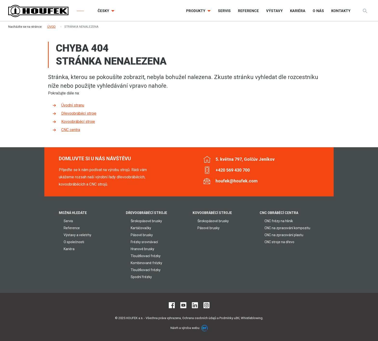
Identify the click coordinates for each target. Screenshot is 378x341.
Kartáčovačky (141, 228)
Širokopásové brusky (146, 221)
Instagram (206, 305)
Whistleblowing (252, 318)
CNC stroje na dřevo (279, 242)
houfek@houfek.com (237, 180)
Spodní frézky (141, 277)
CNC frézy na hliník (278, 221)
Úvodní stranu (72, 105)
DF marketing (204, 328)
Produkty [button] (196, 11)
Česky (104, 11)
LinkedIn (195, 305)
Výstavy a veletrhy (77, 235)
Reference (72, 228)
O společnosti (74, 242)
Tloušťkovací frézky (146, 256)
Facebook (172, 305)
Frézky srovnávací (144, 242)
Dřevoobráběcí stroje (78, 113)
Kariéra (69, 249)
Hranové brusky (142, 249)
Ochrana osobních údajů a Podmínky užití (210, 318)
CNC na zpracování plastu (283, 235)
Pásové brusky (142, 235)
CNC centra (70, 129)
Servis (68, 221)
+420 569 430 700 (233, 170)
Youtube (183, 305)
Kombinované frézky (146, 263)
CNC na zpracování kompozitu (287, 228)
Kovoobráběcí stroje (78, 121)
